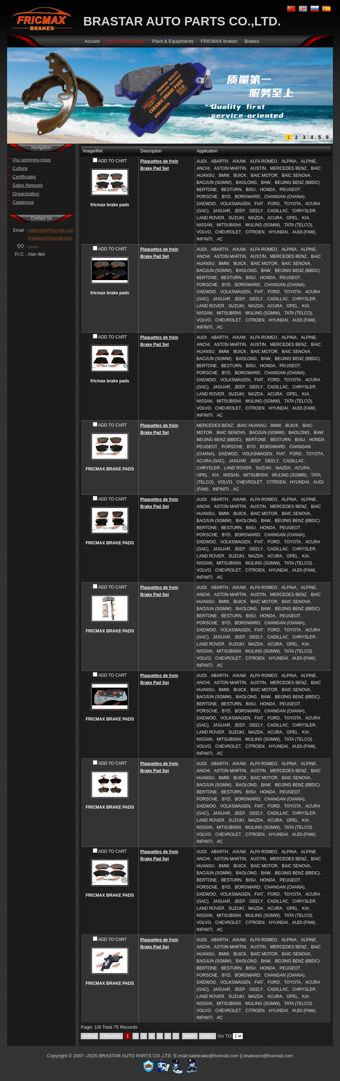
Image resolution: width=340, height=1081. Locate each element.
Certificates (24, 176)
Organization (25, 193)
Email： (20, 230)
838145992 (33, 246)
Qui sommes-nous (31, 159)
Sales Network (27, 185)
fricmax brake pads (109, 204)
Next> (190, 1036)
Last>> (207, 1036)
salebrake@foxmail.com (50, 230)
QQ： (22, 245)
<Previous (111, 1036)
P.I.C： (21, 254)
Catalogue (23, 202)
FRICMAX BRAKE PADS (110, 469)
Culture (20, 168)
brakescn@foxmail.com (50, 238)
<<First (89, 1036)
